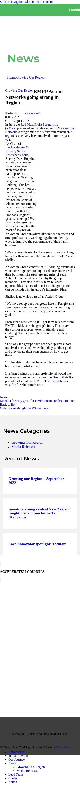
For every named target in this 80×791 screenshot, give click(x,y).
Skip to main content (39, 2)
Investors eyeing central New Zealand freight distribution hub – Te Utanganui (39, 513)
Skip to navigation (12, 2)
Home (11, 77)
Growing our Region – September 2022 (36, 481)
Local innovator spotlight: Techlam (37, 544)
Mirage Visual (63, 747)
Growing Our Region (30, 77)
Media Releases (23, 447)
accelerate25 (33, 113)
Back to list (7, 404)
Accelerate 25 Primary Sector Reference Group (17, 151)
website (57, 381)
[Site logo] (21, 12)
